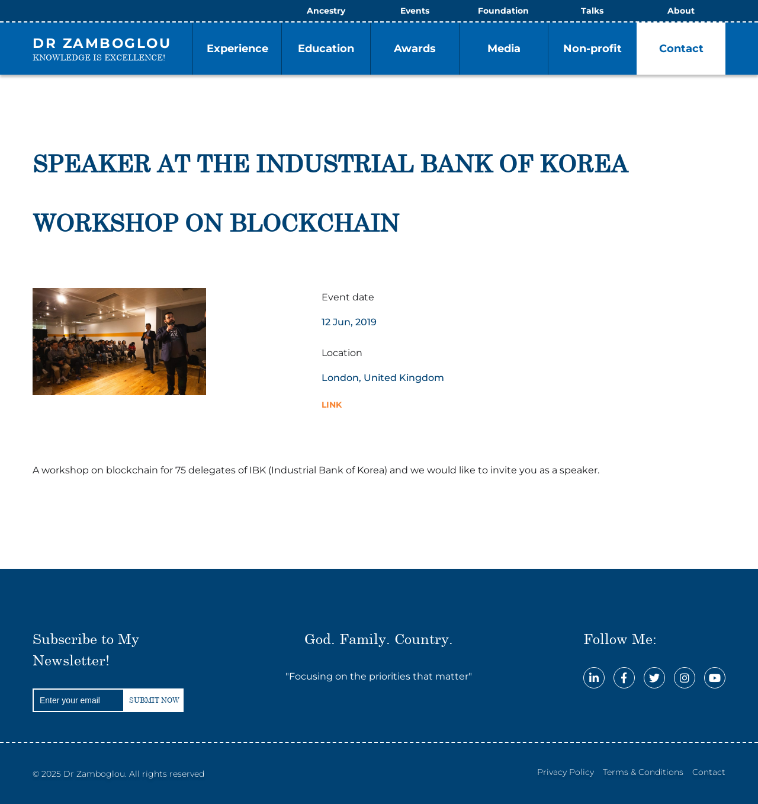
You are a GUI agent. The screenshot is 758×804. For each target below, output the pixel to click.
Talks (592, 10)
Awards (415, 48)
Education (326, 48)
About (681, 10)
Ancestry (326, 10)
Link (332, 404)
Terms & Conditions (643, 772)
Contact (681, 48)
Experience (237, 48)
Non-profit (592, 48)
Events (414, 10)
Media (504, 48)
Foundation (503, 10)
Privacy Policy (565, 772)
